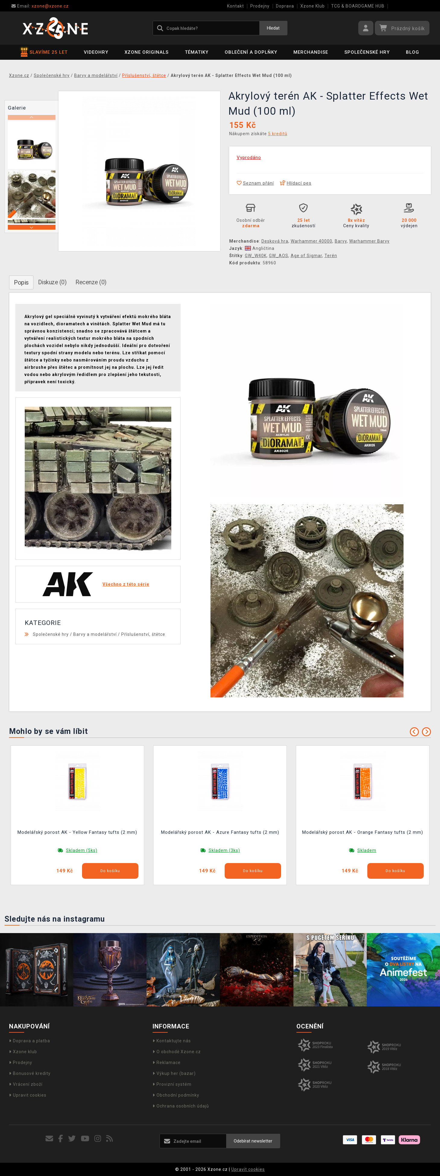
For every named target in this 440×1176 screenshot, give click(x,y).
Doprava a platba (29, 1040)
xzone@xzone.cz (40, 6)
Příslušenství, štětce (143, 634)
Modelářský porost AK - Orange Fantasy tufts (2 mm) (362, 832)
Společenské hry (367, 52)
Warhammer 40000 (311, 241)
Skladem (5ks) (81, 850)
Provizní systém (172, 1084)
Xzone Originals (147, 52)
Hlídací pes (296, 183)
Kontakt (235, 6)
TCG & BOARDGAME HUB (358, 6)
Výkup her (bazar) (174, 1073)
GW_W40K (256, 255)
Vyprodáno (249, 157)
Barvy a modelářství (95, 634)
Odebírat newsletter (253, 1141)
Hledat (273, 28)
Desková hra (274, 241)
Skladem (366, 850)
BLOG (412, 52)
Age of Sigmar (306, 255)
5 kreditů (277, 133)
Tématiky (196, 52)
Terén (330, 255)
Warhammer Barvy (369, 241)
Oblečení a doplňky (251, 52)
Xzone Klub (312, 6)
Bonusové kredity (30, 1073)
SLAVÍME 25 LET (44, 52)
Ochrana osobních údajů (181, 1106)
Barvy (341, 241)
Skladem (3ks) (224, 850)
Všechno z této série (126, 584)
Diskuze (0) (52, 282)
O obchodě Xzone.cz (177, 1051)
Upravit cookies (27, 1095)
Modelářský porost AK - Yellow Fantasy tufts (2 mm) (77, 832)
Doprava (285, 6)
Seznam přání (255, 183)
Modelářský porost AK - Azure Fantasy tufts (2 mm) (220, 832)
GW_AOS (278, 255)
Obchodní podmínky (176, 1095)
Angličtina (259, 248)
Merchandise (310, 52)
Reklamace (167, 1062)
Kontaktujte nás (172, 1040)
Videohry (96, 52)
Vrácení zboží (26, 1084)
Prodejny (260, 6)
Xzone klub (23, 1051)
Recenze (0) (90, 282)
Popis (21, 282)
